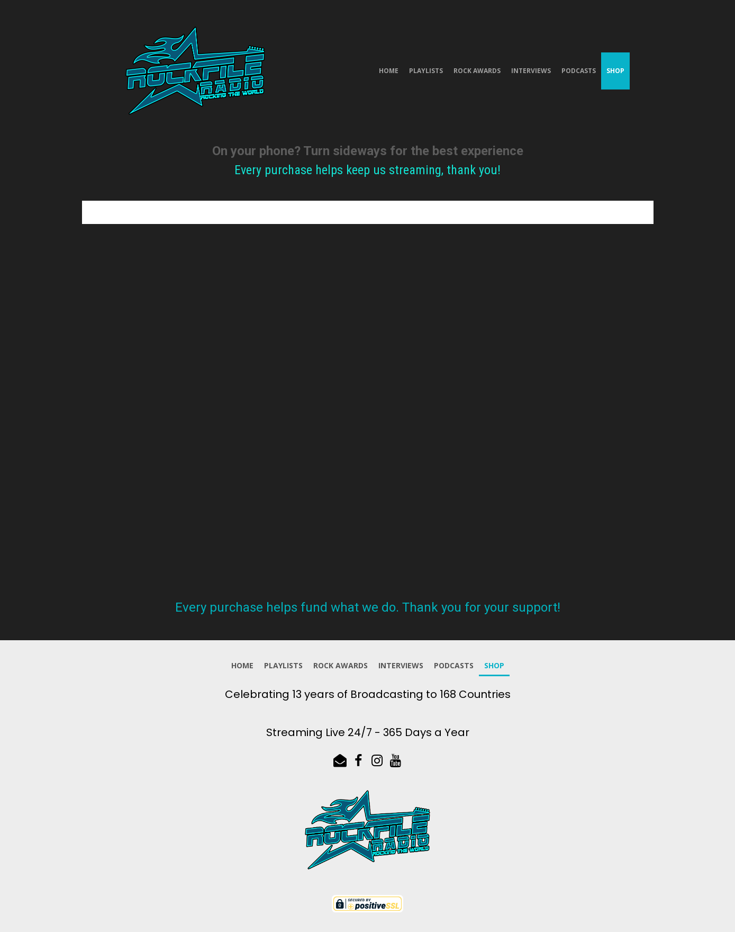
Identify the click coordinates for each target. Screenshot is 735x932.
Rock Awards (477, 70)
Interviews (531, 70)
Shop (615, 70)
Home (388, 70)
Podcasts (578, 70)
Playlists (426, 70)
